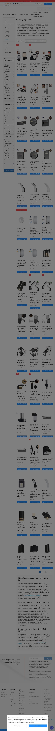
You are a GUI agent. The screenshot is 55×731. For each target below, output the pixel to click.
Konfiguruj (17, 726)
